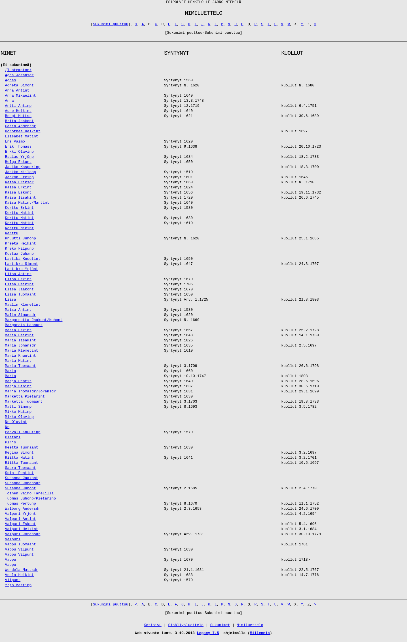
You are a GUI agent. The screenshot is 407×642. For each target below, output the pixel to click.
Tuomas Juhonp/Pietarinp (30, 501)
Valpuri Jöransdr (23, 537)
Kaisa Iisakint (20, 201)
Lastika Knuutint (23, 262)
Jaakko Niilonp (20, 175)
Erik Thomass (18, 150)
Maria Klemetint (21, 354)
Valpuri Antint (20, 522)
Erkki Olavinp (19, 155)
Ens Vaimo (15, 145)
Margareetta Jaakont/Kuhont (34, 323)
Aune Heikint (18, 114)
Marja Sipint (18, 389)
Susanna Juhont (20, 491)
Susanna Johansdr (23, 486)
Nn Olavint (16, 425)
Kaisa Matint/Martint (27, 206)
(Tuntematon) (18, 73)
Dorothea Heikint (23, 134)
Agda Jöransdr (19, 78)
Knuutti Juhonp (20, 241)
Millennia (260, 636)
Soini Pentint (19, 476)
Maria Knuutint (20, 359)
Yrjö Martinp (18, 588)
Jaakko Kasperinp (23, 170)
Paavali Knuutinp (23, 435)
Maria (10, 374)
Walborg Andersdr (23, 512)
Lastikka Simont (21, 267)
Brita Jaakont (19, 124)
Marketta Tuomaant (24, 405)
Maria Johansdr (20, 348)
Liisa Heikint (19, 287)
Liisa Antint (18, 277)
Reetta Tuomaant (21, 450)
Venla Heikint (19, 578)
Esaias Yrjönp (19, 160)
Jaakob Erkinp (19, 180)
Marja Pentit (18, 384)
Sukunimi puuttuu (110, 26)
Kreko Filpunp (19, 252)
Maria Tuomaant (20, 369)
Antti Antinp (18, 109)
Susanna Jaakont (21, 481)
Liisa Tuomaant (20, 298)
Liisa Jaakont (19, 292)
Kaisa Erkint (18, 190)
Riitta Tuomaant (21, 466)
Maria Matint (18, 364)
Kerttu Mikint (19, 231)
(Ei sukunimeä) (16, 68)
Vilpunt (13, 583)
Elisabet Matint (21, 139)
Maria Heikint (19, 338)
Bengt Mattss (18, 119)
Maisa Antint (18, 313)
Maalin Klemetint (23, 308)
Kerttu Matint (19, 216)
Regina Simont (19, 456)
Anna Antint (17, 94)
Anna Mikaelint (20, 99)
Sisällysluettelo (186, 628)
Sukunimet (220, 628)
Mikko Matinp (18, 415)
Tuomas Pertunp (20, 507)
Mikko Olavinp (19, 420)
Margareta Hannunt (24, 328)
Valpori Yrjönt (20, 517)
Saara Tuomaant (20, 471)
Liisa (10, 303)
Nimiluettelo (250, 628)
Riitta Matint (19, 461)
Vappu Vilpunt (19, 552)
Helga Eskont (18, 165)
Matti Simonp (18, 410)
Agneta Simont (19, 88)
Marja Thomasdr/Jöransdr (30, 394)
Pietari (13, 440)
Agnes (10, 83)
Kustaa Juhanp (19, 257)
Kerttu (11, 236)
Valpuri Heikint (21, 532)
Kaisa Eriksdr (19, 185)
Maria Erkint (18, 333)
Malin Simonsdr (20, 318)
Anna (9, 104)
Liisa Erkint (18, 282)
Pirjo (10, 445)
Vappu (10, 563)
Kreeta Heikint (20, 247)
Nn (7, 430)
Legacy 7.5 (208, 636)
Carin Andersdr (20, 129)
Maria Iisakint (20, 343)
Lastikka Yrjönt (21, 272)
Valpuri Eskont (20, 527)
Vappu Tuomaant (20, 547)
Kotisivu (152, 628)
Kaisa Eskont (18, 196)
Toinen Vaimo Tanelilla (29, 496)
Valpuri (13, 542)
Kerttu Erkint (19, 211)
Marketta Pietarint (25, 399)
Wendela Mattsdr (21, 573)
